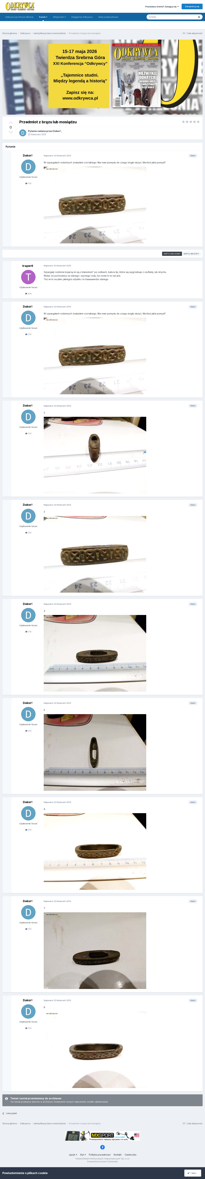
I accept (193, 1173)
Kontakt (118, 1154)
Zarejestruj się (192, 6)
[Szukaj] (163, 16)
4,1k (28, 293)
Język (73, 1154)
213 (28, 183)
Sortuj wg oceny (172, 254)
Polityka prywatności (100, 1154)
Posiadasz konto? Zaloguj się (162, 6)
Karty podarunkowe (108, 17)
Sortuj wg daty (191, 254)
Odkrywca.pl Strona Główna (19, 17)
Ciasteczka (130, 1154)
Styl (83, 1154)
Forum (43, 18)
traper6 (27, 265)
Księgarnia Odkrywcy (82, 17)
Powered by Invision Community (102, 1161)
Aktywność (59, 17)
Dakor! (57, 131)
